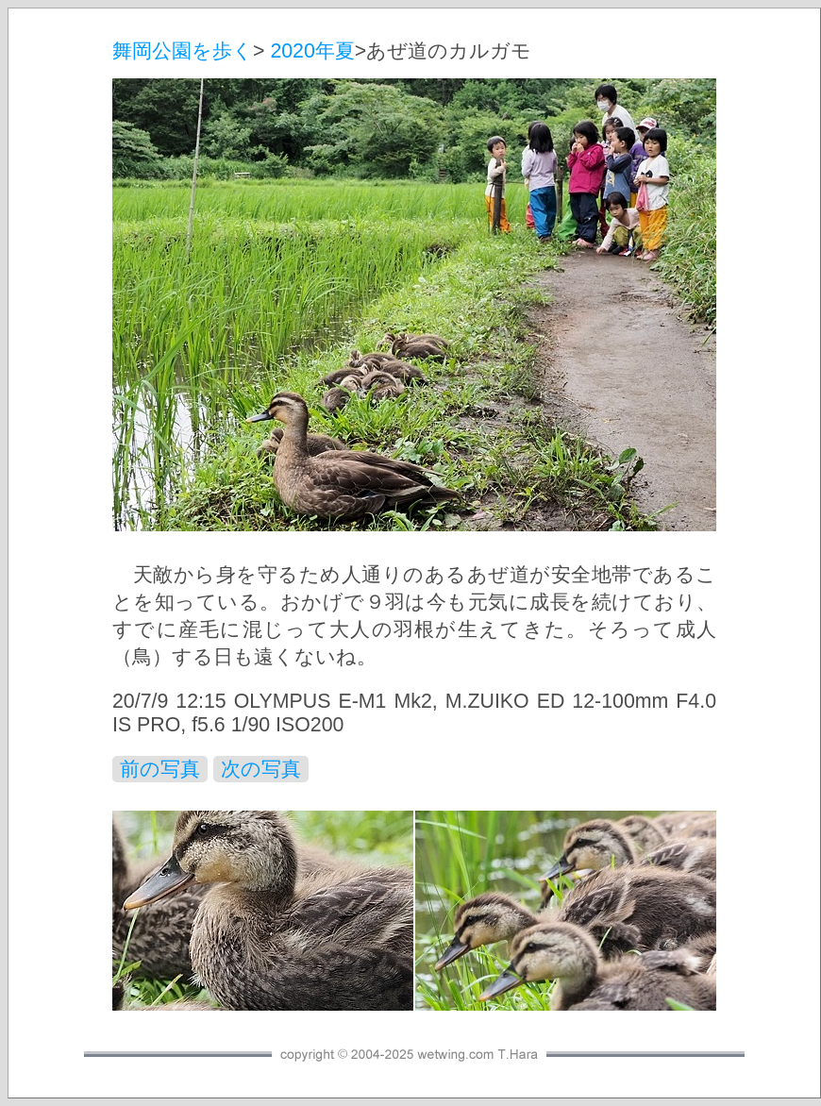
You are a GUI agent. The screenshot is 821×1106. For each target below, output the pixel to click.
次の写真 (261, 769)
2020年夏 (312, 51)
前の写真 (160, 769)
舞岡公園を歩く (182, 51)
